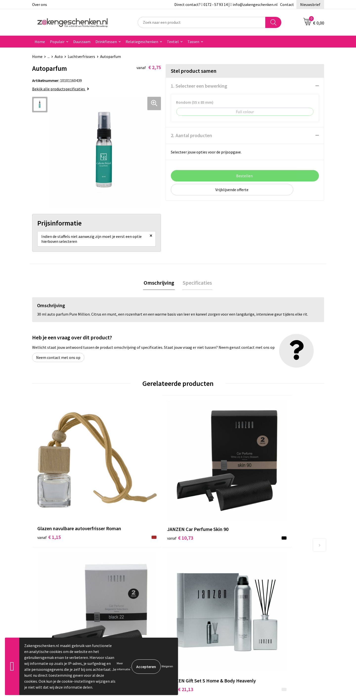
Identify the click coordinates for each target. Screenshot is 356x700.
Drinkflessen (106, 41)
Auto (59, 56)
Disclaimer (265, 587)
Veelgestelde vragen (129, 610)
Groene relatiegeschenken (134, 580)
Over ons (39, 4)
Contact (287, 4)
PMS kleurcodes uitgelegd (133, 595)
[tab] (159, 284)
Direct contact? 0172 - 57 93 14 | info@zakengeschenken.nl (226, 4)
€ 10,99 (196, 490)
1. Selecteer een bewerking (199, 86)
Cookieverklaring (270, 572)
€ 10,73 (123, 482)
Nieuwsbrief (310, 4)
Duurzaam (81, 41)
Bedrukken (121, 587)
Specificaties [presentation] (196, 284)
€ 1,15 (49, 490)
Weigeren (167, 666)
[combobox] (202, 22)
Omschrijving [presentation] (159, 284)
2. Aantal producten (191, 135)
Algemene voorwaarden (276, 565)
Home (40, 41)
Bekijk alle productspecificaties (60, 88)
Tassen (193, 41)
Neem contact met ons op (58, 359)
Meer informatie (123, 666)
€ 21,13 (269, 490)
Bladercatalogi (124, 565)
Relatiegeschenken (142, 41)
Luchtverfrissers (81, 56)
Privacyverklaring (271, 580)
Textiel (173, 41)
